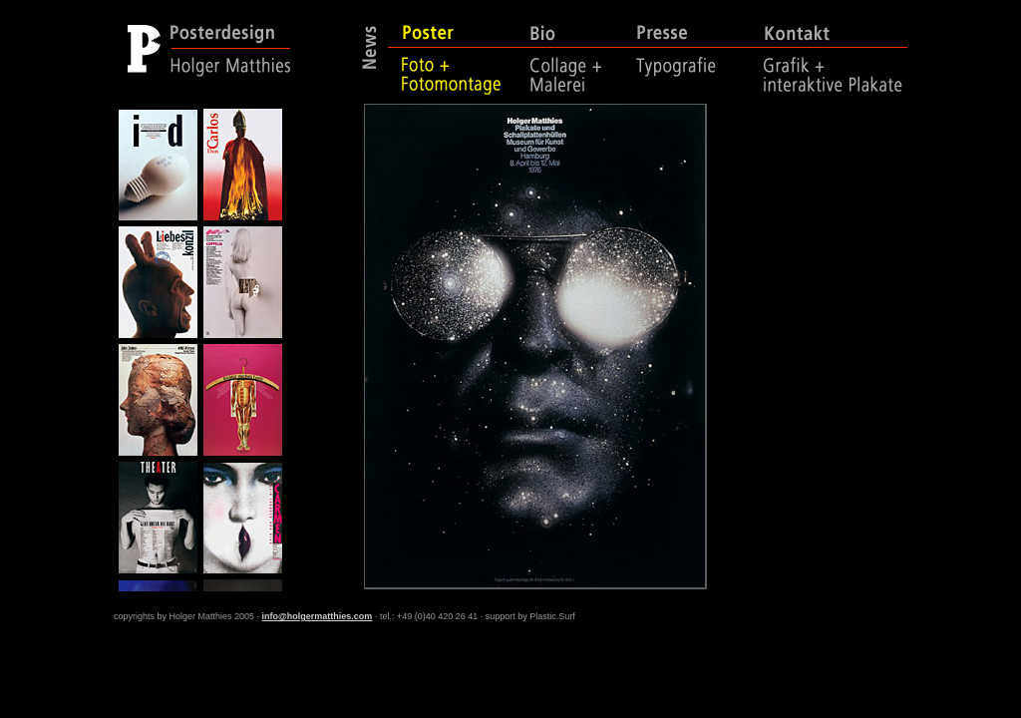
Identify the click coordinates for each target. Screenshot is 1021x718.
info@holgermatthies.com (317, 616)
